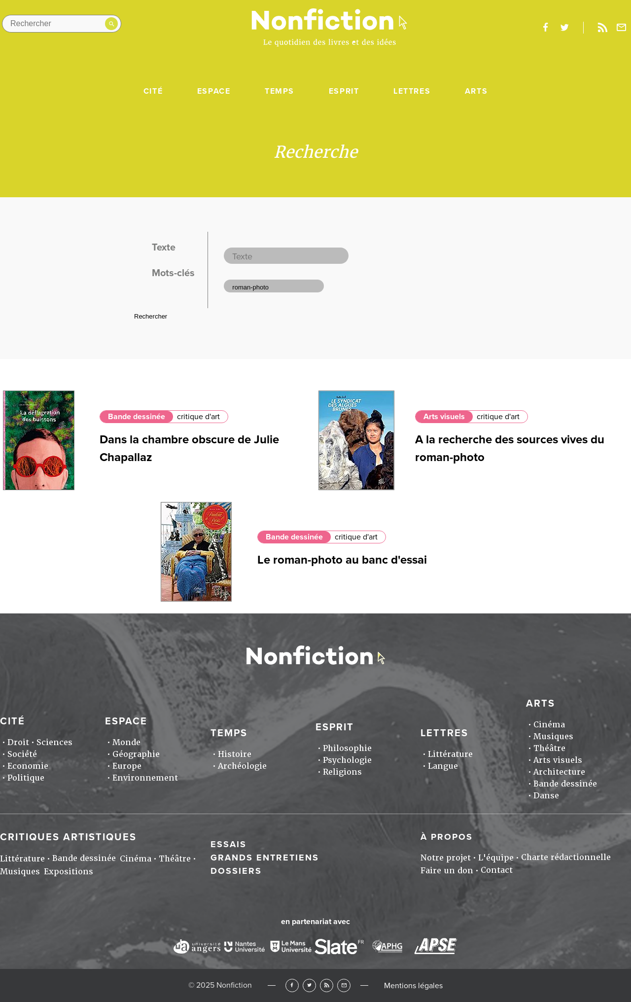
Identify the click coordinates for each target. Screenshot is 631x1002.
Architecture (559, 772)
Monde (126, 742)
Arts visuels (444, 417)
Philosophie (347, 748)
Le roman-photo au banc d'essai (342, 560)
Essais (228, 844)
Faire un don (447, 870)
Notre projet (446, 858)
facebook (545, 27)
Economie (27, 766)
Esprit (344, 91)
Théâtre (549, 748)
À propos (447, 836)
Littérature (450, 754)
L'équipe (496, 858)
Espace (214, 91)
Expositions (68, 871)
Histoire (234, 754)
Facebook (292, 985)
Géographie (136, 754)
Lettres (411, 91)
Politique (25, 778)
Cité (153, 91)
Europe (126, 766)
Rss (602, 27)
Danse (546, 795)
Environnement (145, 778)
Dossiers (236, 870)
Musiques (553, 736)
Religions (342, 772)
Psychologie (347, 760)
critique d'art (198, 417)
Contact (497, 870)
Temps (279, 91)
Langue (443, 766)
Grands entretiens (264, 857)
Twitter (309, 985)
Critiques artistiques (68, 837)
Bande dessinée (136, 417)
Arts (476, 91)
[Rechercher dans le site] (61, 24)
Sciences (54, 742)
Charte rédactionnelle (566, 857)
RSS (326, 985)
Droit (18, 742)
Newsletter (621, 27)
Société (22, 754)
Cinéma (549, 724)
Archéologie (242, 766)
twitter (564, 27)
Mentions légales (413, 986)
